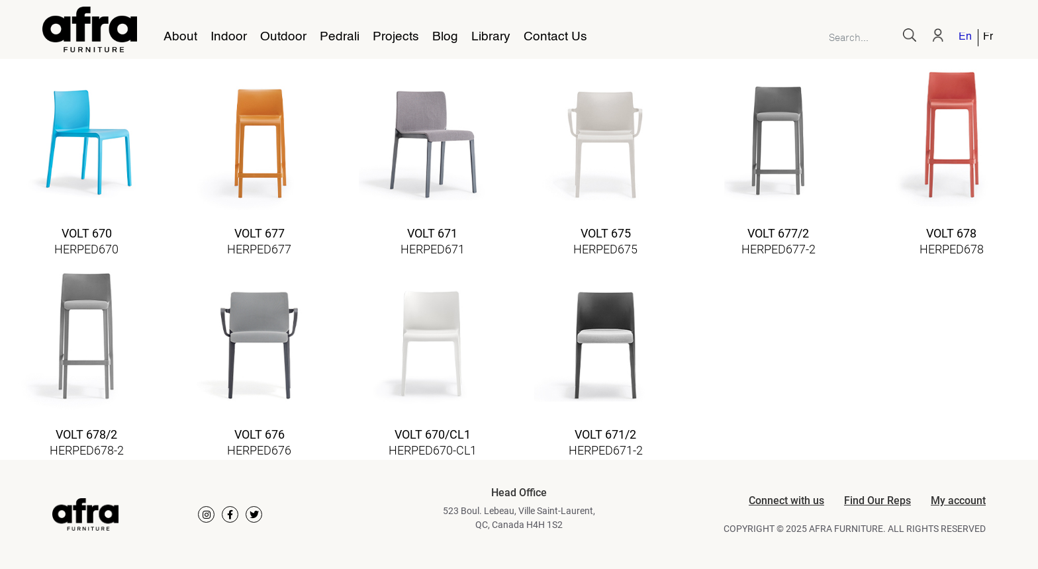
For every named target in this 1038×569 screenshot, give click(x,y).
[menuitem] (966, 37)
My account (958, 500)
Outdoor (283, 37)
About (180, 37)
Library (490, 37)
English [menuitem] (965, 37)
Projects (396, 37)
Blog (445, 37)
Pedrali (339, 37)
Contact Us (555, 37)
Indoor (229, 37)
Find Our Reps (877, 500)
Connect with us (786, 500)
